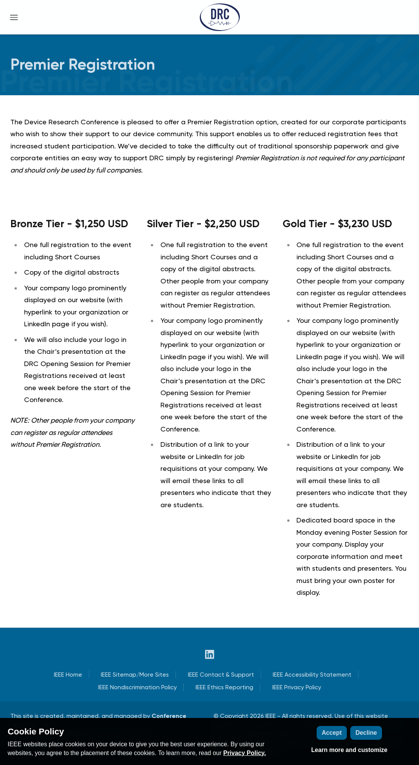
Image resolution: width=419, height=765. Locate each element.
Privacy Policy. (244, 753)
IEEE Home (68, 674)
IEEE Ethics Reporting (224, 687)
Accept (332, 732)
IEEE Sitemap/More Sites (135, 674)
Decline (366, 732)
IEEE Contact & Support (221, 674)
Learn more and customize (349, 750)
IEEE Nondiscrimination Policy (137, 687)
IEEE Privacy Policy (296, 687)
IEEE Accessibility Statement (312, 674)
